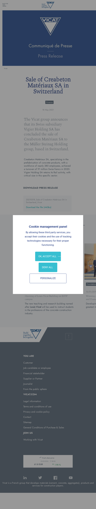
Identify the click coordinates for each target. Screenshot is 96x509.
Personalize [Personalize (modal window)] (48, 278)
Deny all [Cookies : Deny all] (47, 267)
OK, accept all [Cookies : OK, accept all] (47, 256)
